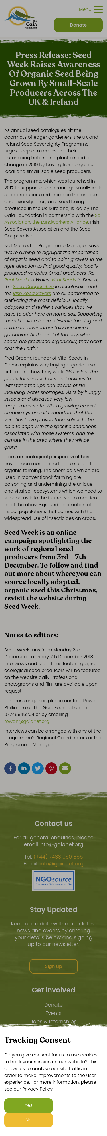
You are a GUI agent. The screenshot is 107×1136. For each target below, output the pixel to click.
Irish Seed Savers (32, 293)
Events (53, 1013)
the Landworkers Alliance (60, 222)
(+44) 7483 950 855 (58, 856)
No (28, 1120)
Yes (29, 1105)
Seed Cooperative (33, 286)
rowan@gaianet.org (26, 721)
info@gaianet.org (62, 863)
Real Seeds (16, 280)
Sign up (53, 966)
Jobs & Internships (54, 1021)
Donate (53, 1004)
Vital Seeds (63, 280)
